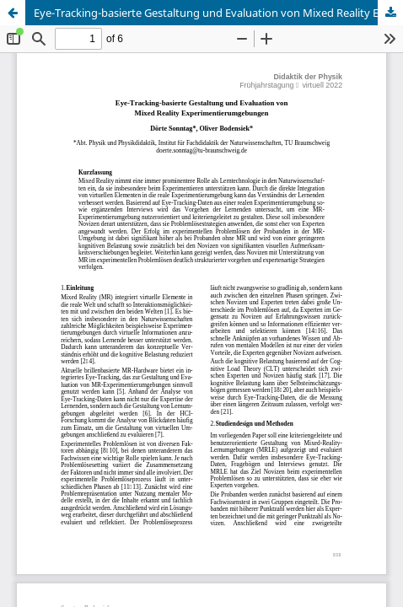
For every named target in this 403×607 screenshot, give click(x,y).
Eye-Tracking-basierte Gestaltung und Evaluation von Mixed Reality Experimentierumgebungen (218, 12)
